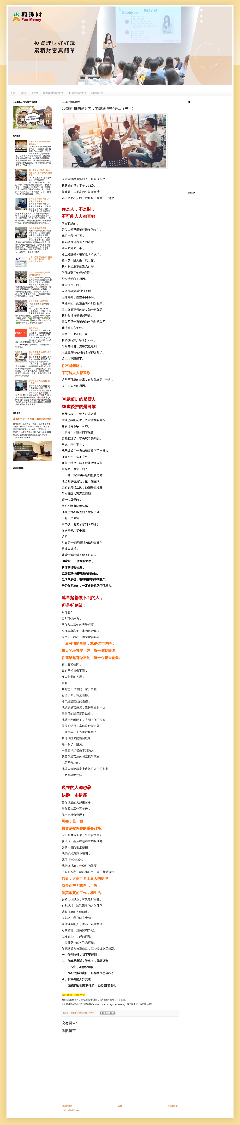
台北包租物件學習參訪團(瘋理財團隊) (39, 273)
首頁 (12, 93)
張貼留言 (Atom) (75, 1110)
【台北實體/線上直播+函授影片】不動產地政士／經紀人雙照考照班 (40, 259)
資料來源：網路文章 (73, 995)
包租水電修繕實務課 (37, 228)
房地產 (34, 93)
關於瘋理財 (97, 93)
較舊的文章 (173, 1106)
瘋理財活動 (33, 328)
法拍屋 (23, 93)
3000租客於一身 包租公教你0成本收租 (32, 419)
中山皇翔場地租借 (77, 93)
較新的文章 (67, 1106)
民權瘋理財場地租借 (53, 93)
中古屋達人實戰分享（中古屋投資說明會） (39, 200)
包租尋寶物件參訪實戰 (38, 301)
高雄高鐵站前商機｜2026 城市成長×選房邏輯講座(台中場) (40, 172)
